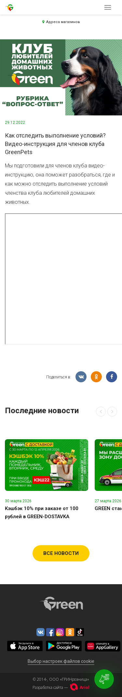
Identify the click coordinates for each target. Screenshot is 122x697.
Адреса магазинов (61, 22)
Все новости (61, 553)
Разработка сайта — (61, 687)
